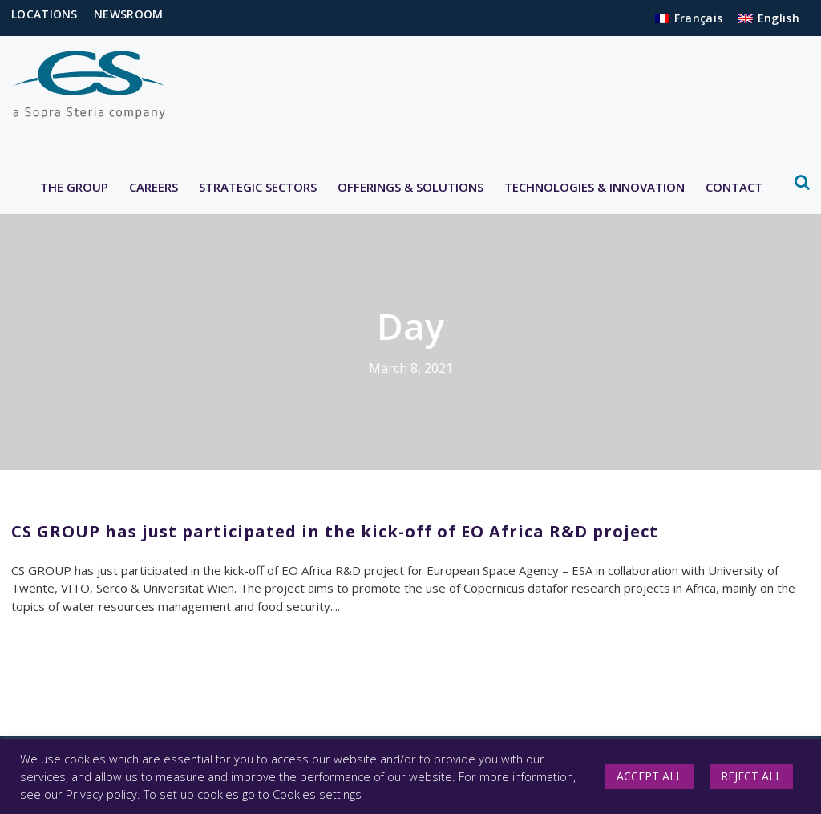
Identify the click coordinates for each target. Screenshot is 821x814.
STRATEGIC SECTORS (258, 187)
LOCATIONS (44, 14)
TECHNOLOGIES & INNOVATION (594, 187)
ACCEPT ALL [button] (649, 776)
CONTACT (734, 187)
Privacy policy (101, 794)
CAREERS (153, 187)
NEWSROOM (128, 14)
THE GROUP (74, 187)
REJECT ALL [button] (751, 776)
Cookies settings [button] (317, 794)
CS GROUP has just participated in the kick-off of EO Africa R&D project (334, 531)
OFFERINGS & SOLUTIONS (410, 187)
